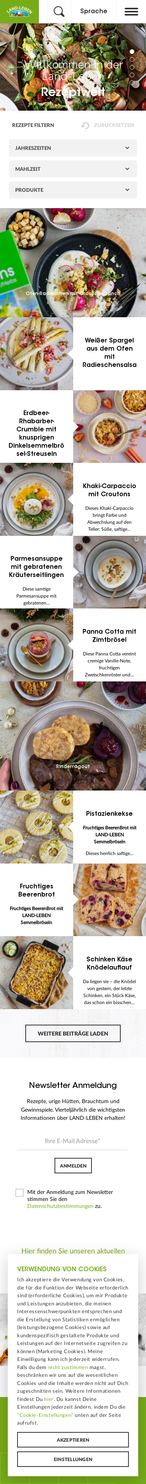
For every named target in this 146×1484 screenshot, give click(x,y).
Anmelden (73, 1166)
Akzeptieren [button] (73, 1440)
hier (48, 1399)
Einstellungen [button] (73, 1459)
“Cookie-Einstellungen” (45, 1415)
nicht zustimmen (68, 1367)
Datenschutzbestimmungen (60, 1206)
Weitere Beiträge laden (73, 1034)
